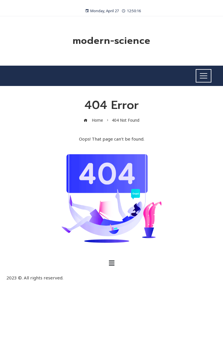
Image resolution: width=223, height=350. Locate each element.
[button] (111, 262)
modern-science (111, 41)
